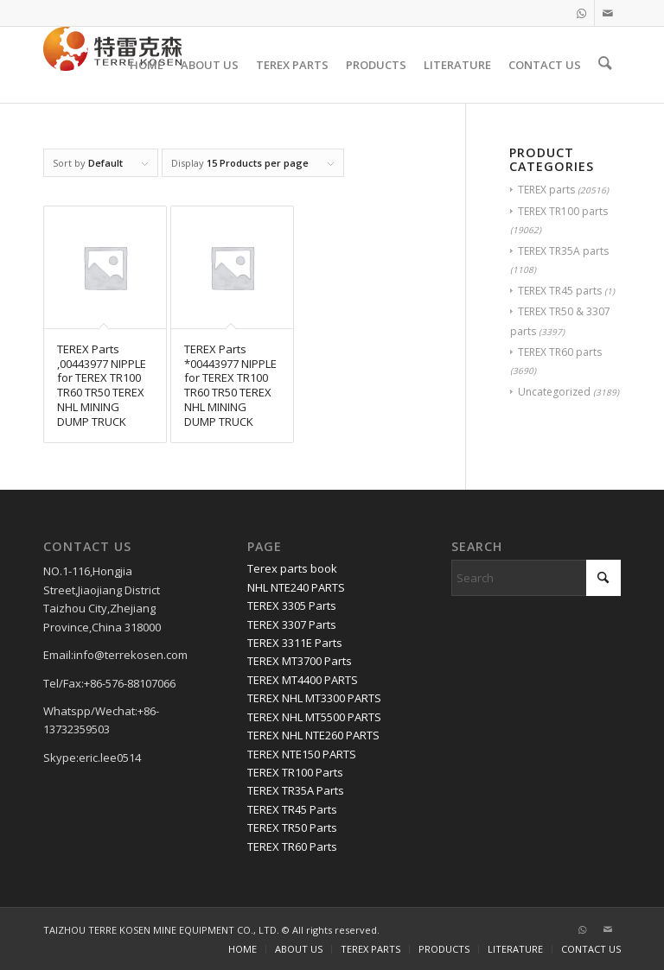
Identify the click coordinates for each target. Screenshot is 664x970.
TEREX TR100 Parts (295, 772)
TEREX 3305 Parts (291, 605)
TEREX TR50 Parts (292, 827)
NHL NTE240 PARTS (296, 587)
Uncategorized (554, 391)
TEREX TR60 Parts (292, 846)
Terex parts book (292, 568)
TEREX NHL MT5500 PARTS (314, 717)
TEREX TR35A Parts (295, 790)
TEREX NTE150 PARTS (301, 754)
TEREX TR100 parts (563, 211)
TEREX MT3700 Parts (299, 661)
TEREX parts (546, 189)
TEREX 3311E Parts (294, 642)
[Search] (606, 65)
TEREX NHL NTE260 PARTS (313, 735)
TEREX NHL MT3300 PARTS (314, 698)
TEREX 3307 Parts (291, 624)
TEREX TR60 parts (560, 352)
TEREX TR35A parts (563, 251)
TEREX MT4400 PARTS (302, 680)
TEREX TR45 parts (560, 290)
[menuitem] (149, 65)
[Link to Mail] (608, 13)
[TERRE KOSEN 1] (112, 65)
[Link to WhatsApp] (581, 13)
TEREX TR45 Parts (292, 809)
